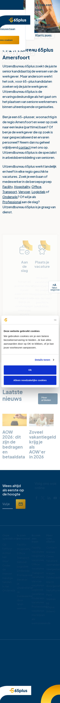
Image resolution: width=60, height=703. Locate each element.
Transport (9, 192)
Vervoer (24, 192)
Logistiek (38, 192)
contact (25, 147)
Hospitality (22, 187)
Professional (11, 202)
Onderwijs (10, 197)
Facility (7, 187)
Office (36, 187)
